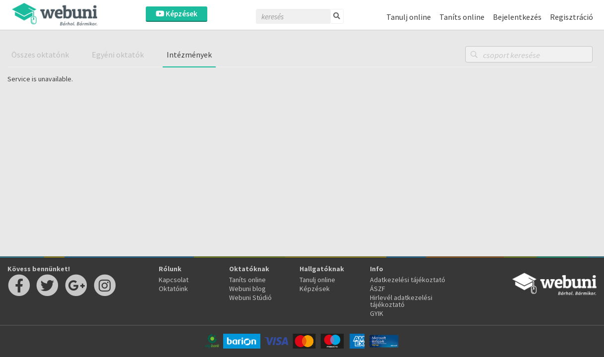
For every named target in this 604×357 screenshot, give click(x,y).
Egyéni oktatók (118, 55)
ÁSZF (377, 288)
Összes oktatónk (40, 55)
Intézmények (189, 55)
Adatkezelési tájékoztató (407, 279)
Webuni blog (247, 288)
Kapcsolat (173, 279)
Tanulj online (408, 17)
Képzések (176, 13)
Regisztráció (571, 17)
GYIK (376, 313)
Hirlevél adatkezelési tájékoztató (401, 301)
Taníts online (461, 17)
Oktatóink (173, 288)
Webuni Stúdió (250, 297)
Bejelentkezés (517, 17)
